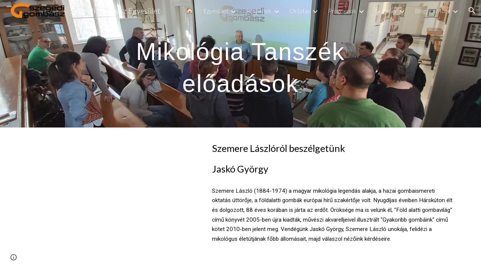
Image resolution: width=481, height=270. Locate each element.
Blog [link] (420, 10)
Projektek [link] (259, 10)
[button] (472, 11)
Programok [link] (342, 10)
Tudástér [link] (385, 10)
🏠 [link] (190, 10)
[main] (240, 64)
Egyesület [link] (215, 10)
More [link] (443, 10)
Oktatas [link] (299, 10)
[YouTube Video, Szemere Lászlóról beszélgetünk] (111, 185)
